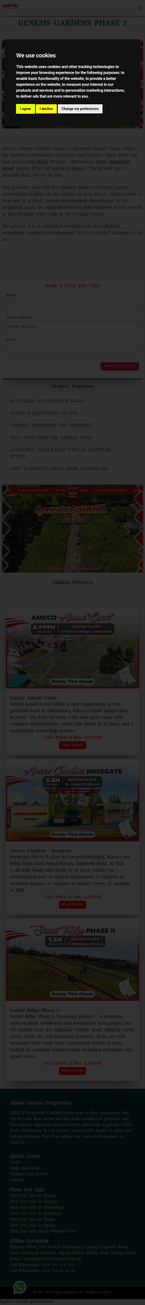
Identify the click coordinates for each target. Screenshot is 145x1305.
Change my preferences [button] (80, 109)
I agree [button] (25, 109)
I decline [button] (46, 109)
